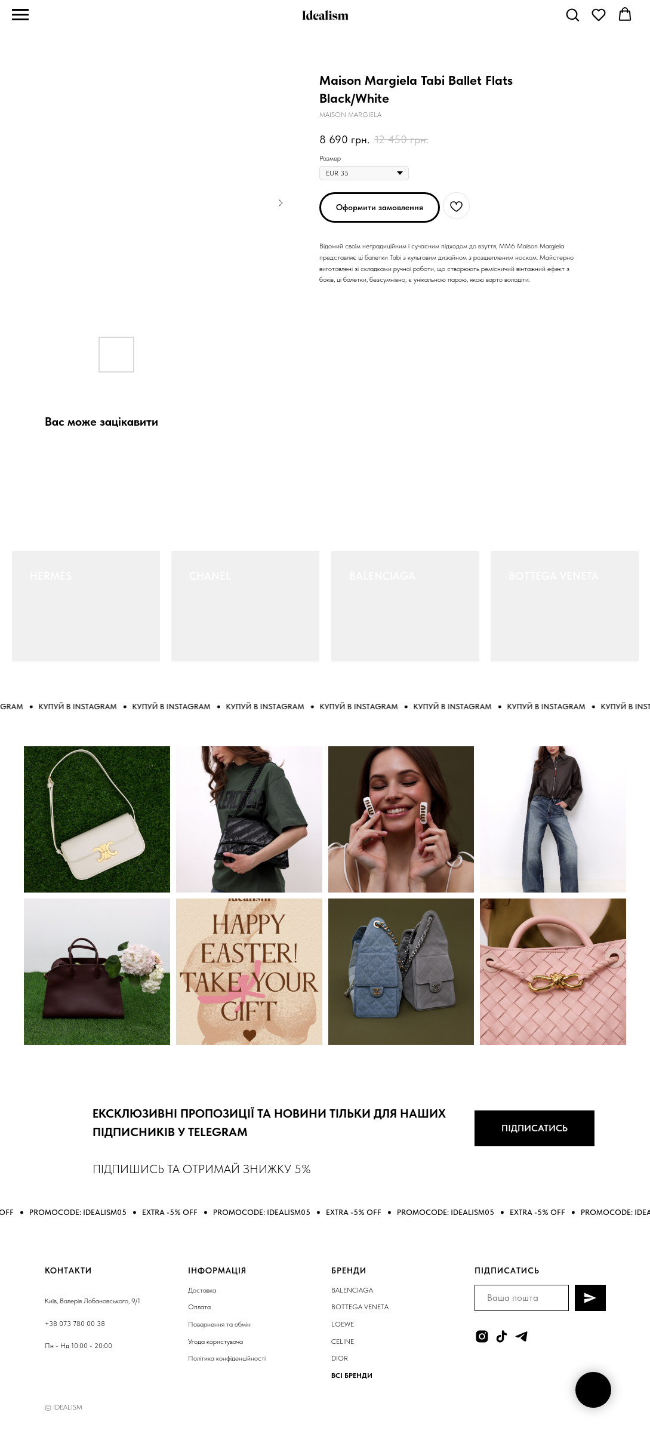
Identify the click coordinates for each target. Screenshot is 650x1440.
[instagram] (482, 1336)
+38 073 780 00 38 (75, 1323)
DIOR (339, 1358)
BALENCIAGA (382, 576)
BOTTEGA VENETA (554, 576)
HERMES (51, 576)
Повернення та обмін (219, 1324)
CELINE (342, 1341)
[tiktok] (501, 1336)
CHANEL (210, 576)
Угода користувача (215, 1341)
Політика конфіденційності (227, 1358)
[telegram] (521, 1336)
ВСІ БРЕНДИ (351, 1375)
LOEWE (342, 1324)
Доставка (202, 1290)
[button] (572, 14)
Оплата (199, 1307)
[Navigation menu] (20, 15)
